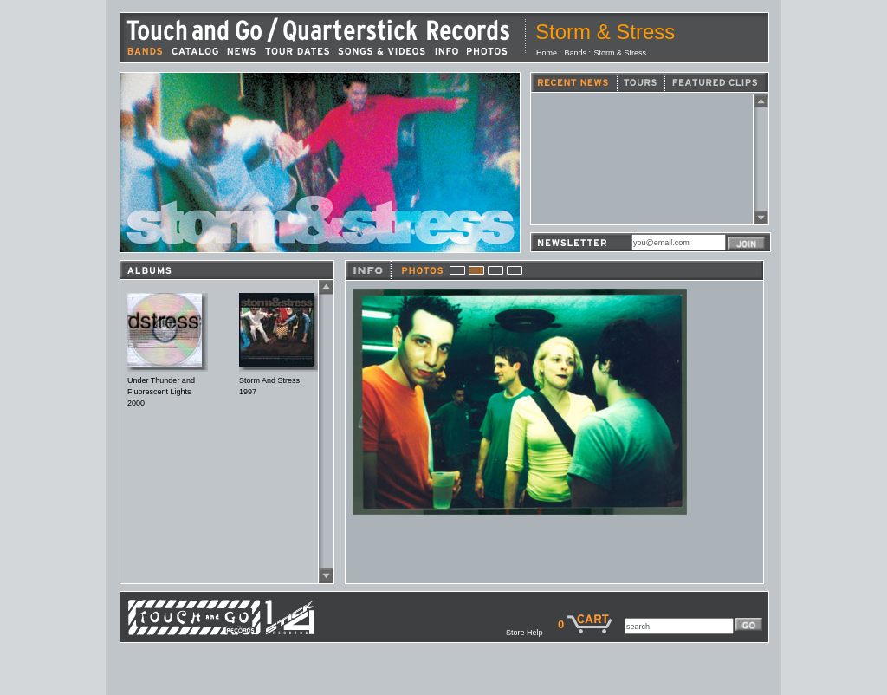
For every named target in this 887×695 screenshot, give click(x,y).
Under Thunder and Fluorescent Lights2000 (161, 391)
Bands (576, 53)
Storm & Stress (620, 53)
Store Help (532, 632)
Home (546, 53)
